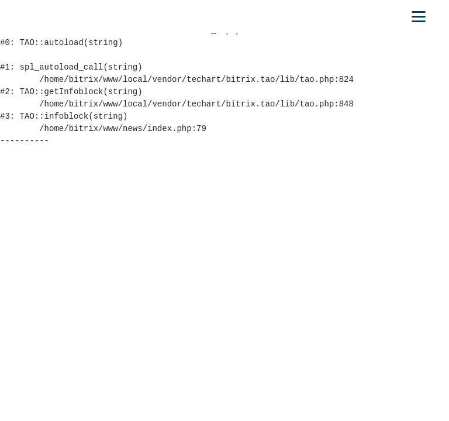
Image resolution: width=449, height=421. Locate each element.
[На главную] (62, 17)
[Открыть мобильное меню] (419, 16)
